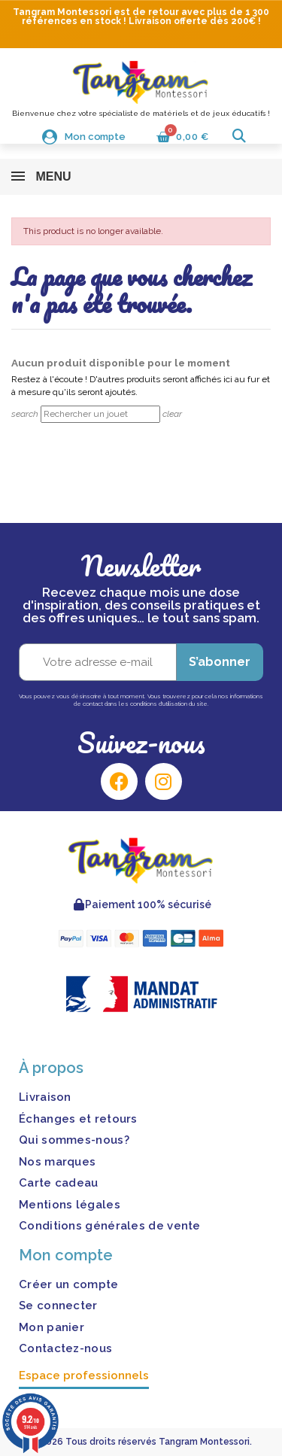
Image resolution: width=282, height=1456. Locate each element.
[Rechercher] (100, 414)
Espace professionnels (84, 1375)
